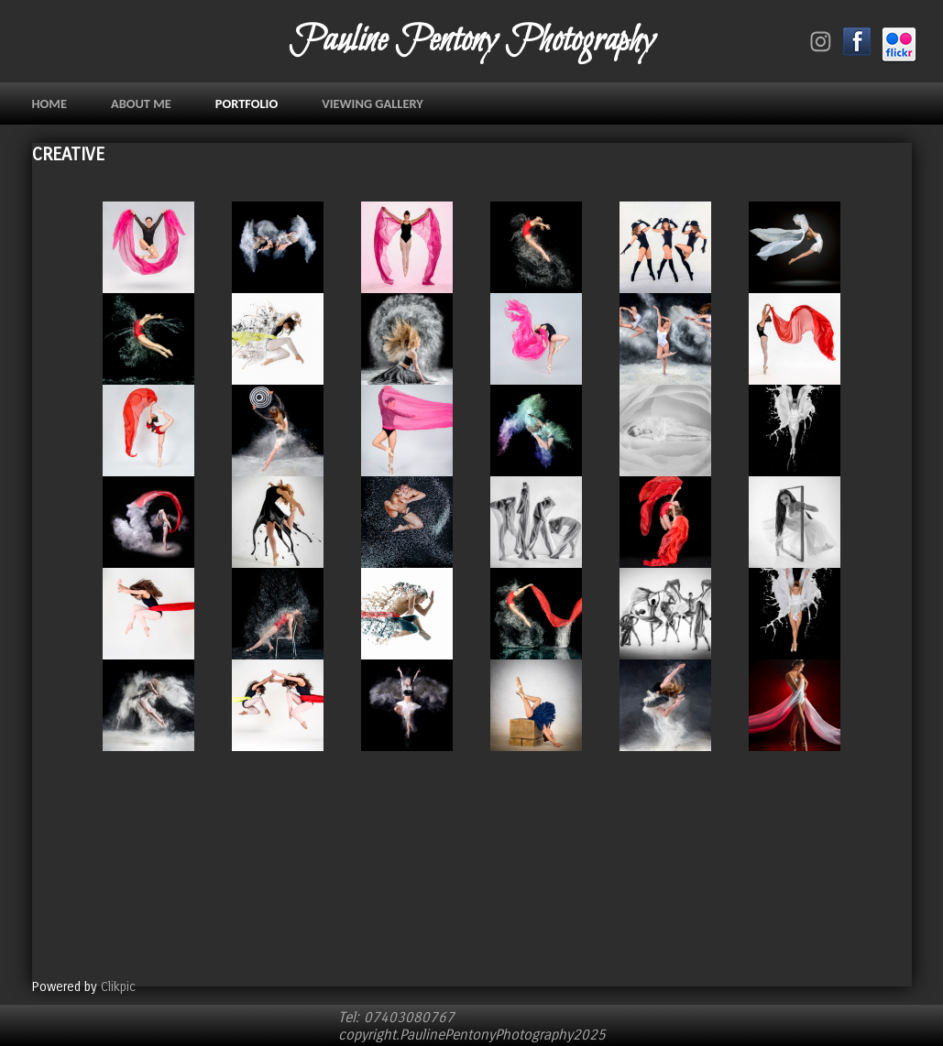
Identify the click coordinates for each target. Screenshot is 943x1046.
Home (49, 103)
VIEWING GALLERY (372, 103)
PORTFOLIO (246, 103)
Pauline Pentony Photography (471, 41)
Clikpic (118, 987)
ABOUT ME (141, 103)
